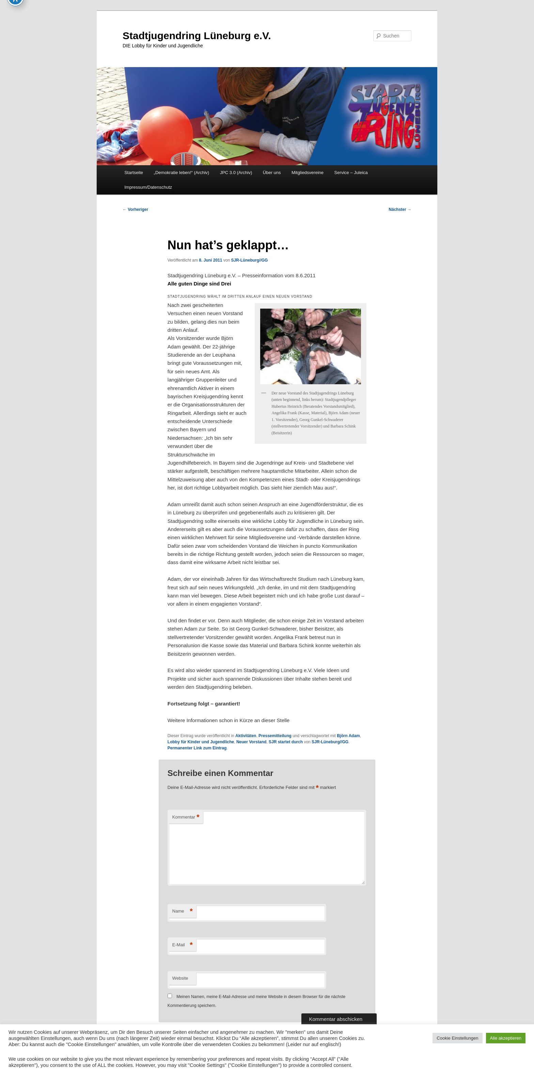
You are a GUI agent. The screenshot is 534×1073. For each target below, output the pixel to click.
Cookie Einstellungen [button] (457, 1038)
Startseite (133, 172)
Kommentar (186, 817)
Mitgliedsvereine (308, 172)
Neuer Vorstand (251, 742)
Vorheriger (135, 209)
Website (180, 978)
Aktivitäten (245, 735)
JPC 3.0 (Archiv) (236, 172)
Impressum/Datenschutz (148, 187)
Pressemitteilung (275, 735)
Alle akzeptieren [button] (506, 1038)
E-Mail (182, 945)
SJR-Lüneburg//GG (249, 260)
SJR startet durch (286, 742)
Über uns (272, 172)
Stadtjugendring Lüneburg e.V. (197, 35)
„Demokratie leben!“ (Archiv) (181, 172)
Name (182, 911)
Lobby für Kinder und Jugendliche (201, 742)
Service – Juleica (350, 172)
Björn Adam (348, 735)
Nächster (400, 209)
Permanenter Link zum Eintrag (197, 748)
